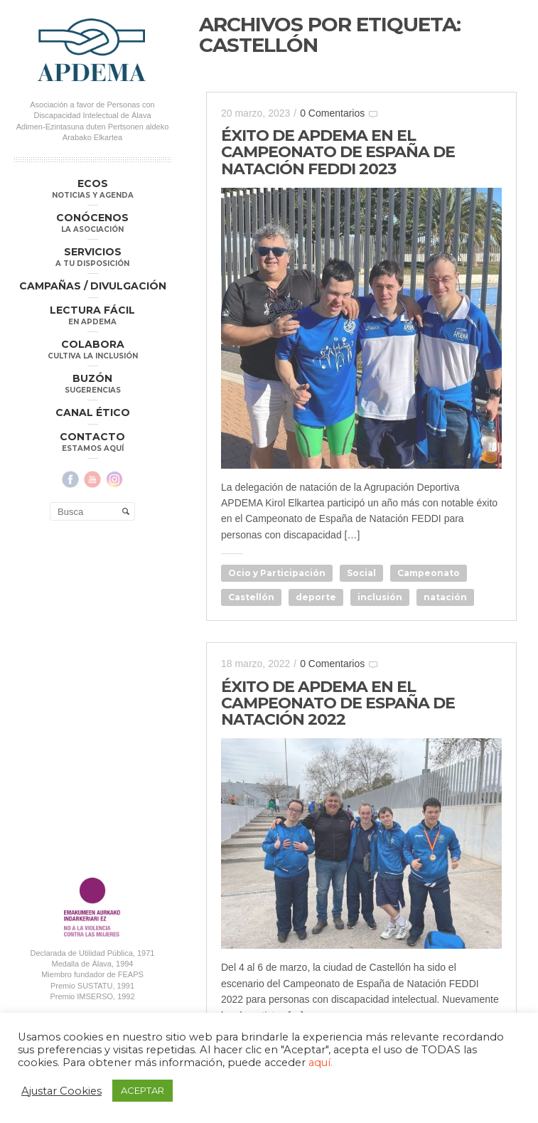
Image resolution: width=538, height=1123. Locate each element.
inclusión (379, 597)
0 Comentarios (332, 113)
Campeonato (428, 573)
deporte (316, 597)
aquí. (320, 1062)
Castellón (251, 597)
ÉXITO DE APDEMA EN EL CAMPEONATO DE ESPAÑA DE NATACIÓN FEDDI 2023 (338, 152)
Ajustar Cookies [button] (61, 1091)
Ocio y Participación (277, 573)
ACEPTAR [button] (142, 1090)
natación (445, 597)
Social (361, 573)
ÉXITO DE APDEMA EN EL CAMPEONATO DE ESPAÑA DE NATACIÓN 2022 (338, 703)
